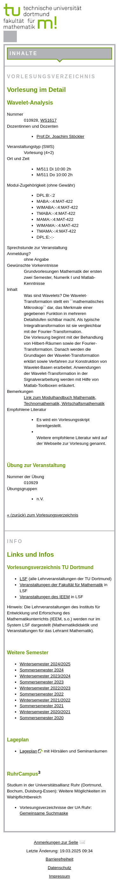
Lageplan (28, 751)
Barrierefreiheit (59, 859)
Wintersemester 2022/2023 (45, 688)
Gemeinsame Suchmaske (44, 813)
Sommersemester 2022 (42, 694)
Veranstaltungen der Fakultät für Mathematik (61, 584)
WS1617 (48, 120)
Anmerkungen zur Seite (56, 842)
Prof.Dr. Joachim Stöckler (60, 136)
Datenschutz (59, 867)
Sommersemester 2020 (42, 717)
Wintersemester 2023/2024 (45, 676)
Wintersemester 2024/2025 (45, 664)
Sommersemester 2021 (42, 705)
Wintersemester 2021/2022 (45, 700)
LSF (23, 578)
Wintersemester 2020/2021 (45, 711)
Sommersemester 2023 (42, 682)
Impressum (59, 876)
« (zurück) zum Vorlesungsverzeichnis (42, 515)
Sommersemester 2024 (42, 670)
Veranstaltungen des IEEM (45, 596)
